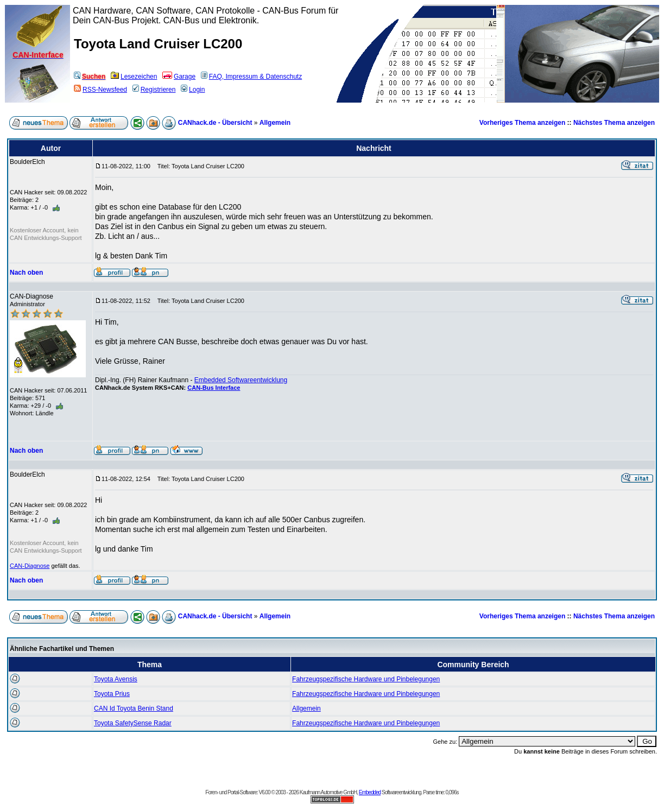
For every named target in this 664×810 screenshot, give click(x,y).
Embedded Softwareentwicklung (240, 380)
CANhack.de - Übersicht (215, 122)
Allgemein (275, 122)
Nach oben (26, 272)
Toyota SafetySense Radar (133, 723)
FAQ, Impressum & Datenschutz (251, 76)
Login (193, 89)
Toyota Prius (112, 694)
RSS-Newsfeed (100, 89)
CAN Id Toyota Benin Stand (133, 708)
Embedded (370, 792)
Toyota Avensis (115, 679)
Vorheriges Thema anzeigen (522, 122)
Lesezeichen (134, 76)
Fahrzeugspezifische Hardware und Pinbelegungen (366, 679)
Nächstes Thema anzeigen (614, 122)
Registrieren (154, 89)
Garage (178, 76)
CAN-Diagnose (29, 565)
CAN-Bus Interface (213, 387)
